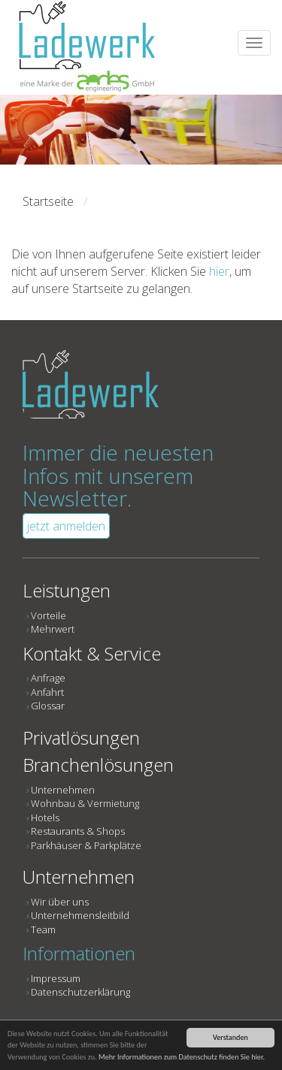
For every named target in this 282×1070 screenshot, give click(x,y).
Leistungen (67, 590)
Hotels (45, 817)
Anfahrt (47, 692)
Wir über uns (60, 901)
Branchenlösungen (98, 764)
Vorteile (48, 615)
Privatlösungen (81, 737)
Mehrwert (52, 629)
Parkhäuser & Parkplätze (86, 845)
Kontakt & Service (92, 653)
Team (43, 929)
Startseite (48, 201)
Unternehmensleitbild (80, 915)
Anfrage (48, 678)
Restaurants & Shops (78, 831)
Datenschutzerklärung (80, 992)
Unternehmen (63, 789)
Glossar (48, 705)
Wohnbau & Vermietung (85, 803)
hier (219, 271)
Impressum (55, 978)
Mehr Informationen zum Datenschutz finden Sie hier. (182, 1057)
